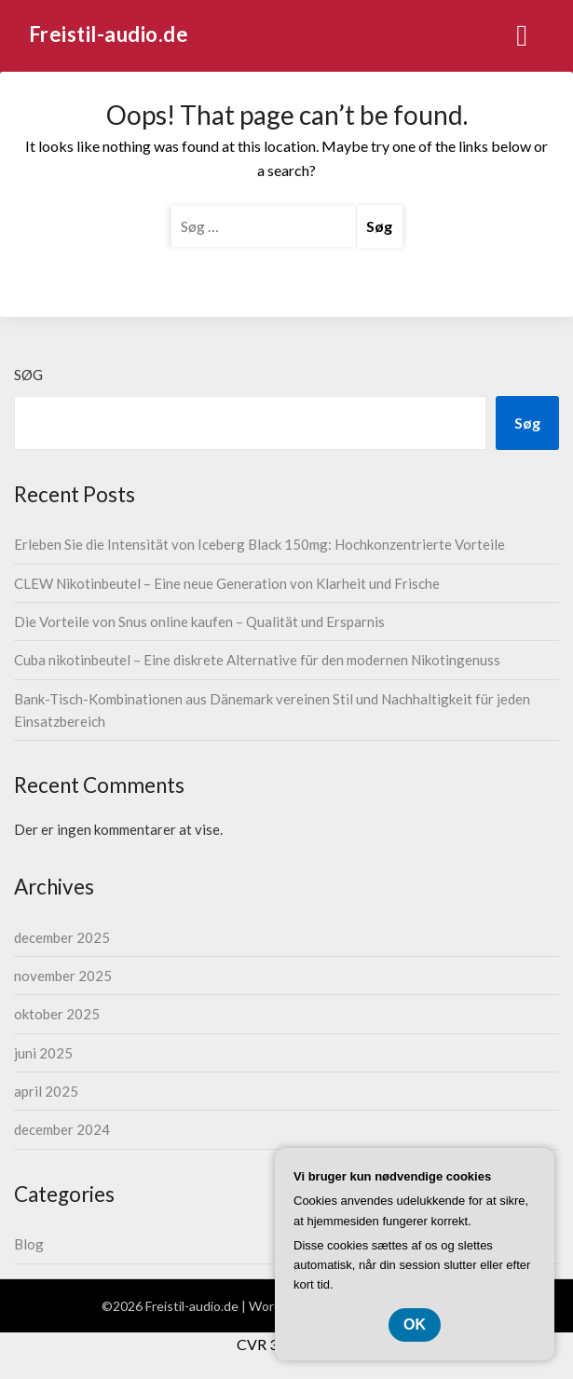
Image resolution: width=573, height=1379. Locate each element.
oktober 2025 (57, 1013)
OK (414, 1324)
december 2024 (62, 1129)
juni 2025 (43, 1052)
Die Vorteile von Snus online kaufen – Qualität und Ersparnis (199, 621)
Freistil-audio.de (109, 34)
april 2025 (46, 1091)
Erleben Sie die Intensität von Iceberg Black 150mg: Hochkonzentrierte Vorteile (259, 544)
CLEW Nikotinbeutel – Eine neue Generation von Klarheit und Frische (227, 583)
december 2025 (62, 937)
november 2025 (63, 975)
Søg (28, 374)
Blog (29, 1244)
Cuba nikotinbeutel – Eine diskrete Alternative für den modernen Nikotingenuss (257, 659)
